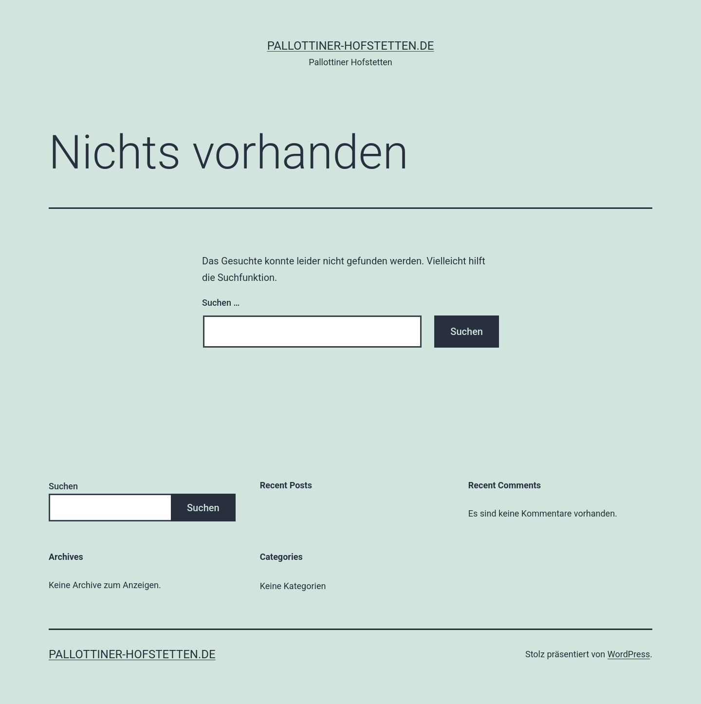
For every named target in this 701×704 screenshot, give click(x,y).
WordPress (629, 654)
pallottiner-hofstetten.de (350, 46)
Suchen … (221, 302)
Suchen (63, 486)
